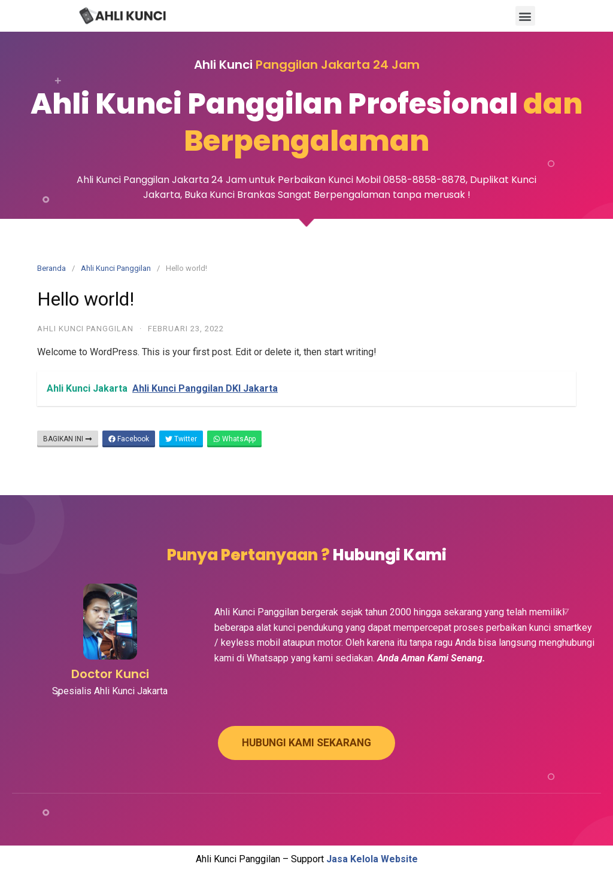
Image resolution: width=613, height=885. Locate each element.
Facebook (128, 439)
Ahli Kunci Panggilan (116, 268)
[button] (525, 16)
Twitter (181, 439)
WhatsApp (234, 439)
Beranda (51, 268)
